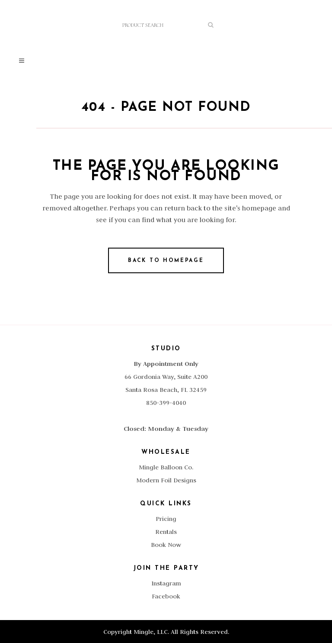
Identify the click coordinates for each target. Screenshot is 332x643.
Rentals (166, 532)
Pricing (166, 519)
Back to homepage (166, 260)
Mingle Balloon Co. (166, 467)
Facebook (166, 596)
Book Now (166, 545)
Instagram (166, 583)
